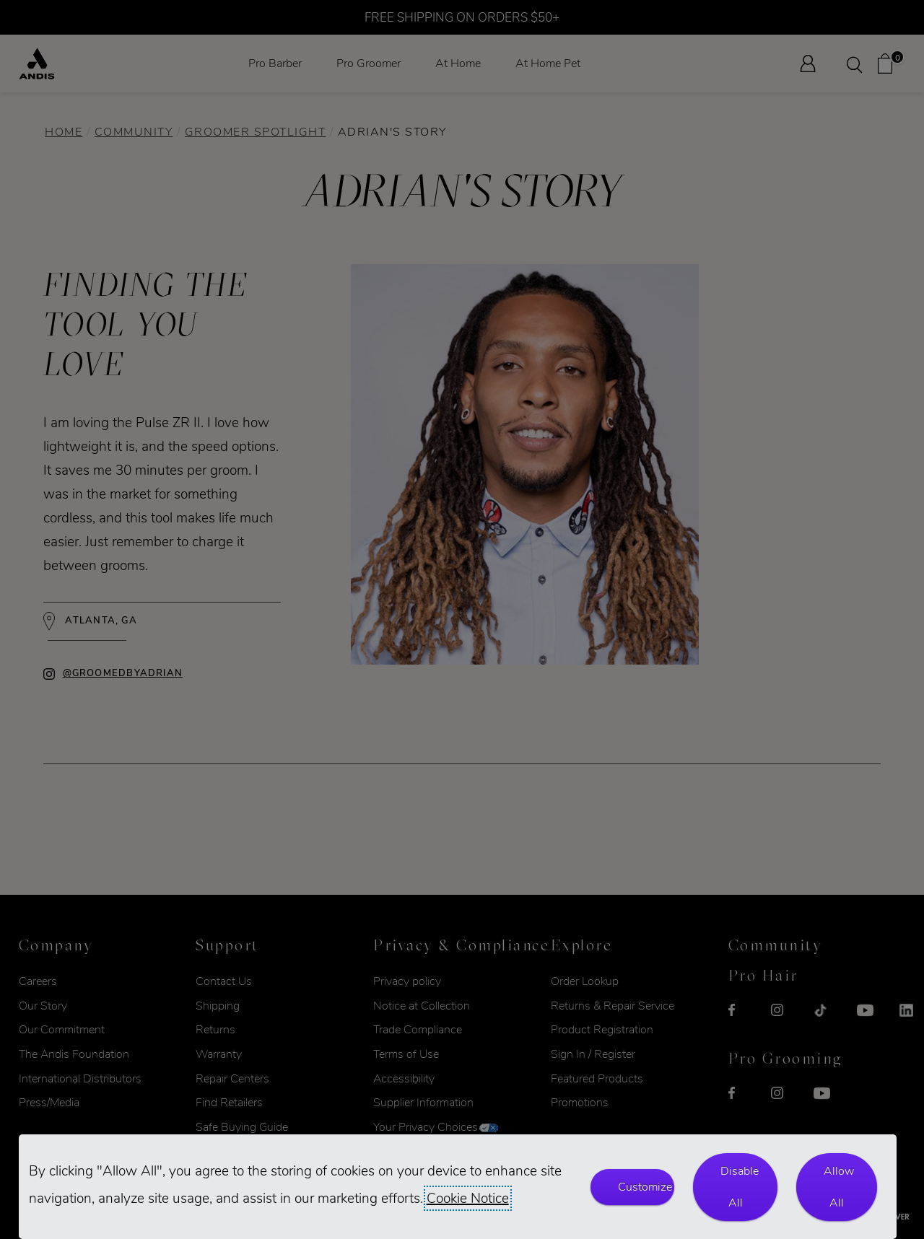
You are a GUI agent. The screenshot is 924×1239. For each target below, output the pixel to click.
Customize (645, 1186)
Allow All (839, 1187)
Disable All (739, 1187)
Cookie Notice (468, 1198)
